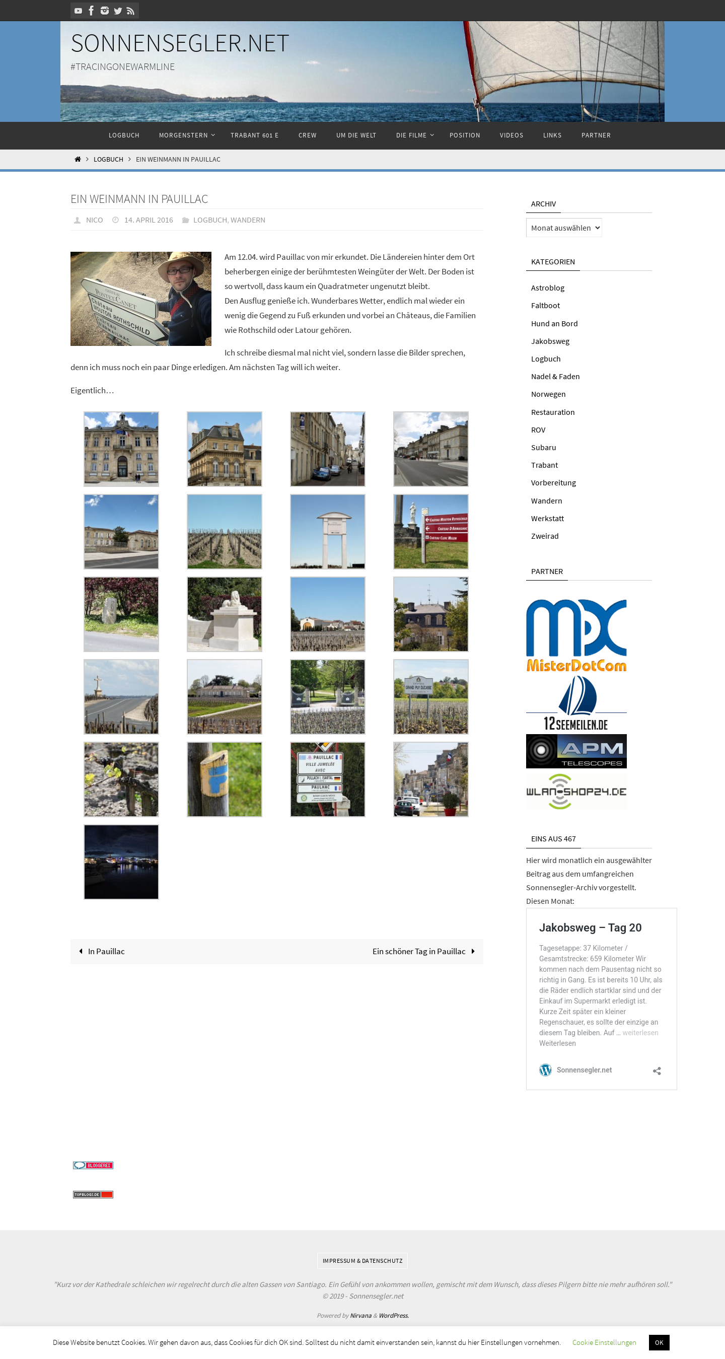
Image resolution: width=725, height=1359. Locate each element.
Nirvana (361, 1314)
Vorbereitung (553, 482)
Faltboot (545, 305)
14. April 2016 (148, 219)
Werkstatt (547, 518)
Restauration (553, 412)
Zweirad (545, 536)
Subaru (543, 447)
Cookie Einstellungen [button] (604, 1342)
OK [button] (659, 1342)
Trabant (544, 465)
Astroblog (547, 287)
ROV (538, 429)
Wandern (248, 219)
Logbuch (108, 159)
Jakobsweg (550, 341)
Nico (94, 219)
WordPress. (394, 1314)
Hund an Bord (554, 323)
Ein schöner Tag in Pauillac (426, 951)
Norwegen (548, 394)
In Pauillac (100, 951)
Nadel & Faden (555, 376)
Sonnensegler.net (179, 42)
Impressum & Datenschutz (363, 1259)
